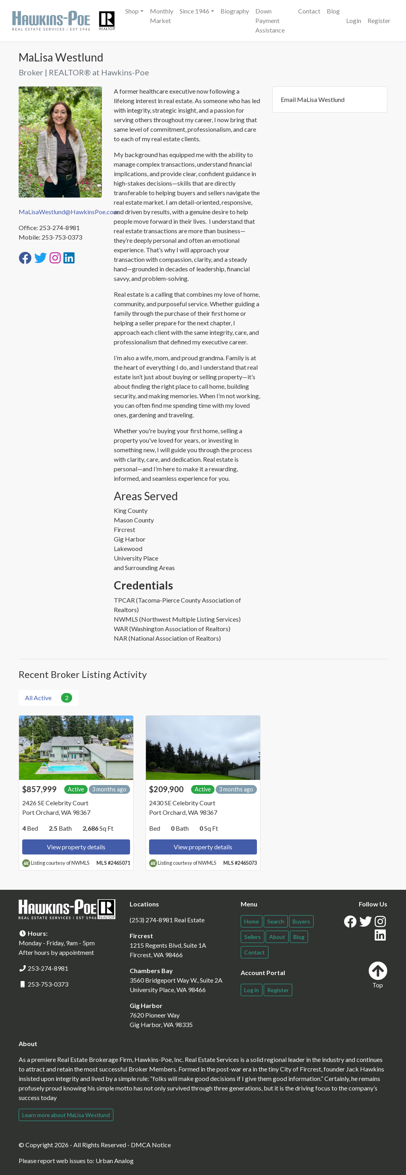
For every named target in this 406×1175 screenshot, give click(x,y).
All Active (48, 698)
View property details (76, 847)
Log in (251, 990)
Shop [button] (132, 11)
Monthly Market (161, 15)
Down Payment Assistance (270, 20)
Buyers (301, 921)
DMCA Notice (151, 1144)
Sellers (252, 936)
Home (251, 921)
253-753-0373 (48, 984)
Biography (234, 11)
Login (353, 20)
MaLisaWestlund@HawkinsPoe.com (69, 211)
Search (275, 921)
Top (377, 975)
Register (379, 20)
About (277, 936)
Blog (333, 11)
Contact (309, 11)
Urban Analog (115, 1160)
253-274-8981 (48, 968)
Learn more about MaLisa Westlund (66, 1115)
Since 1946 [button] (194, 11)
